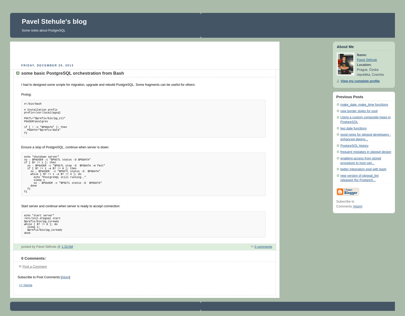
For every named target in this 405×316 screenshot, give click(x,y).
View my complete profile (360, 81)
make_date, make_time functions (364, 104)
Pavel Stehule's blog (54, 21)
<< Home (25, 285)
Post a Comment (34, 266)
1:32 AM (67, 247)
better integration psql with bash (363, 169)
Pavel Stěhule (367, 60)
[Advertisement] (144, 52)
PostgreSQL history (354, 146)
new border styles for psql (359, 111)
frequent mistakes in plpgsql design (365, 152)
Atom (65, 277)
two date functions (353, 128)
